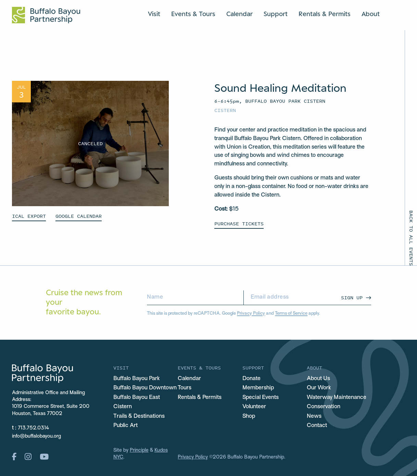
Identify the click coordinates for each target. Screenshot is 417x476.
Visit (154, 13)
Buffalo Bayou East (136, 397)
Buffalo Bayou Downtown (145, 388)
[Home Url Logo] (46, 15)
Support (276, 13)
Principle (139, 450)
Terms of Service (291, 314)
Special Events (260, 397)
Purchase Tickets (239, 223)
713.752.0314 (33, 428)
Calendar (239, 13)
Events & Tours (193, 13)
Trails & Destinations (139, 416)
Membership (258, 388)
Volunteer (254, 407)
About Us (318, 378)
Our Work (319, 388)
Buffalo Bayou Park (136, 378)
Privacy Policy (251, 314)
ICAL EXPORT (29, 216)
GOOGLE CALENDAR (78, 216)
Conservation (323, 407)
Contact (317, 425)
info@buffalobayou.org (36, 436)
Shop (248, 416)
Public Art (125, 425)
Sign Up (352, 297)
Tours (184, 388)
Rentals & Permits (325, 13)
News (314, 416)
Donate (251, 378)
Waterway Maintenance (336, 397)
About (371, 13)
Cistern (225, 110)
